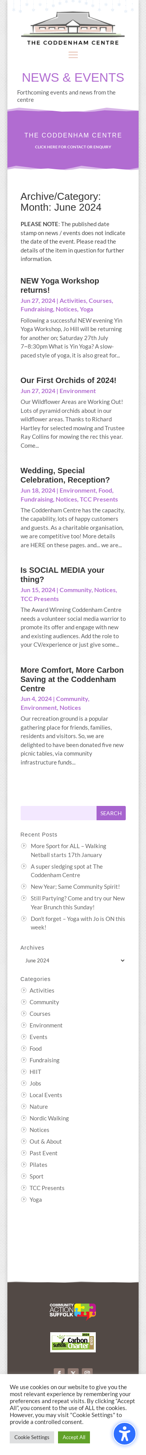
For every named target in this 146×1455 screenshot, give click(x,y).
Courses (100, 300)
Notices (66, 309)
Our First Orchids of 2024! (69, 380)
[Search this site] (59, 813)
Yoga (86, 309)
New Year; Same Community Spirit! (75, 886)
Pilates (38, 1164)
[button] (73, 54)
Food (105, 490)
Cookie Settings (31, 1437)
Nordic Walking (49, 1118)
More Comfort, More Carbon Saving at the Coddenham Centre (72, 679)
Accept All (74, 1437)
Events (38, 1036)
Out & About (46, 1141)
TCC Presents (99, 499)
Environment (78, 390)
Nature (39, 1106)
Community (75, 589)
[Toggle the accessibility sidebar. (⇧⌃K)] (124, 1433)
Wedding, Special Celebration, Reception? (65, 475)
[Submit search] (111, 813)
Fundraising (37, 309)
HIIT (35, 1071)
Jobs (35, 1083)
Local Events (46, 1094)
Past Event (44, 1152)
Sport (37, 1176)
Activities (73, 300)
